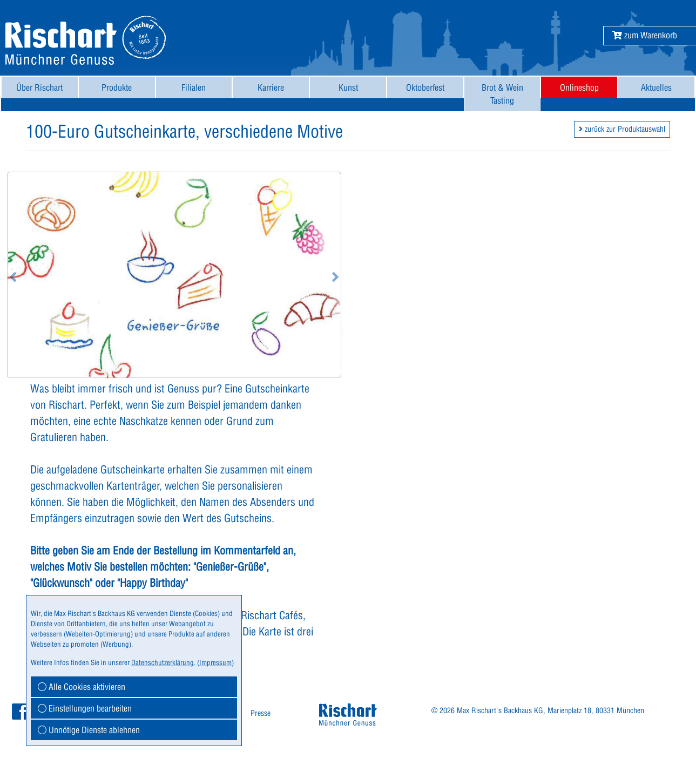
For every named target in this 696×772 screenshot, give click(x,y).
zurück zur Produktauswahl (622, 129)
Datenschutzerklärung (162, 662)
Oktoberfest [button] (425, 87)
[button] (644, 35)
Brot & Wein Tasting (502, 94)
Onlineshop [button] (579, 87)
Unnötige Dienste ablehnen (89, 729)
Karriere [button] (271, 87)
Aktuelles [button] (656, 87)
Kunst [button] (348, 87)
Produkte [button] (117, 87)
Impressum (215, 662)
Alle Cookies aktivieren (81, 686)
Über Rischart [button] (39, 87)
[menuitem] (39, 94)
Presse (261, 713)
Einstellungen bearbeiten (85, 708)
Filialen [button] (193, 87)
